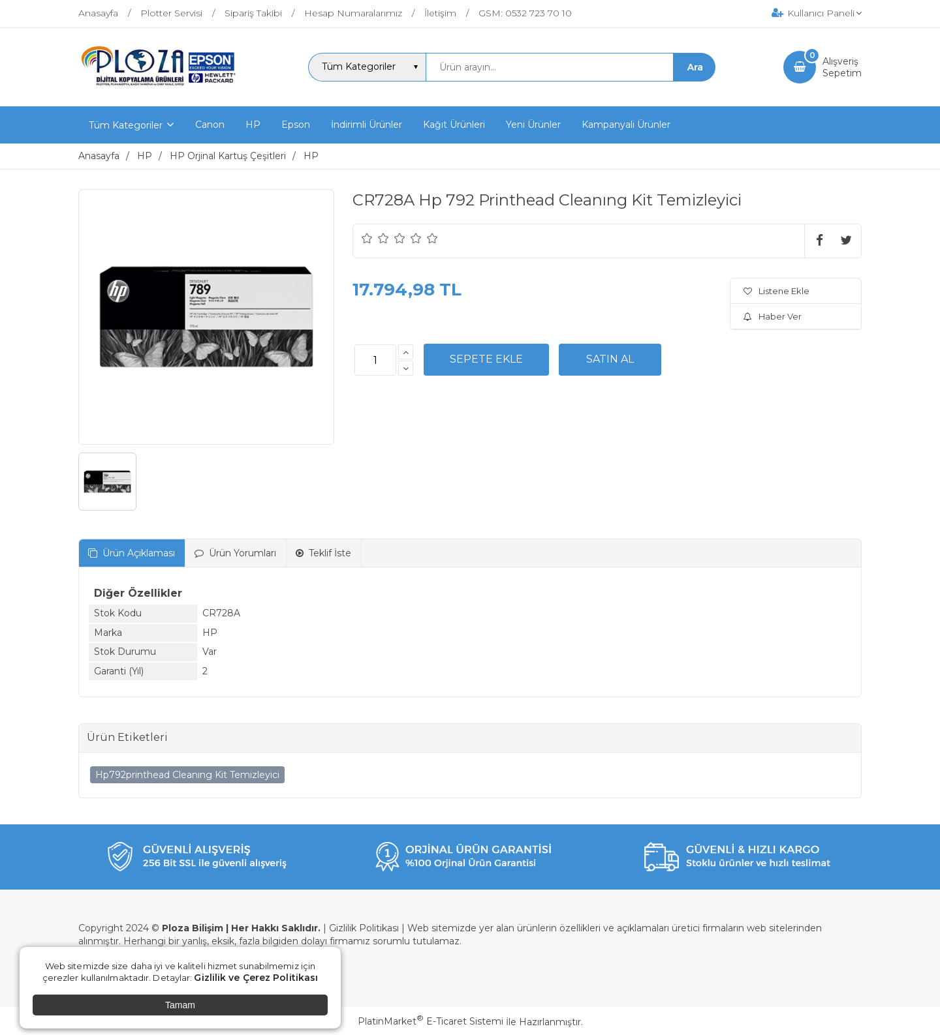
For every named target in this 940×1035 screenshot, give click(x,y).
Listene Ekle (776, 291)
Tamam (180, 1005)
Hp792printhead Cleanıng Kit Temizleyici (187, 775)
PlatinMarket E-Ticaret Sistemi (430, 1021)
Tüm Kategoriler (126, 125)
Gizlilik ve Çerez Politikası (256, 977)
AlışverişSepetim (842, 67)
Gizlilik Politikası (364, 928)
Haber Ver (773, 316)
